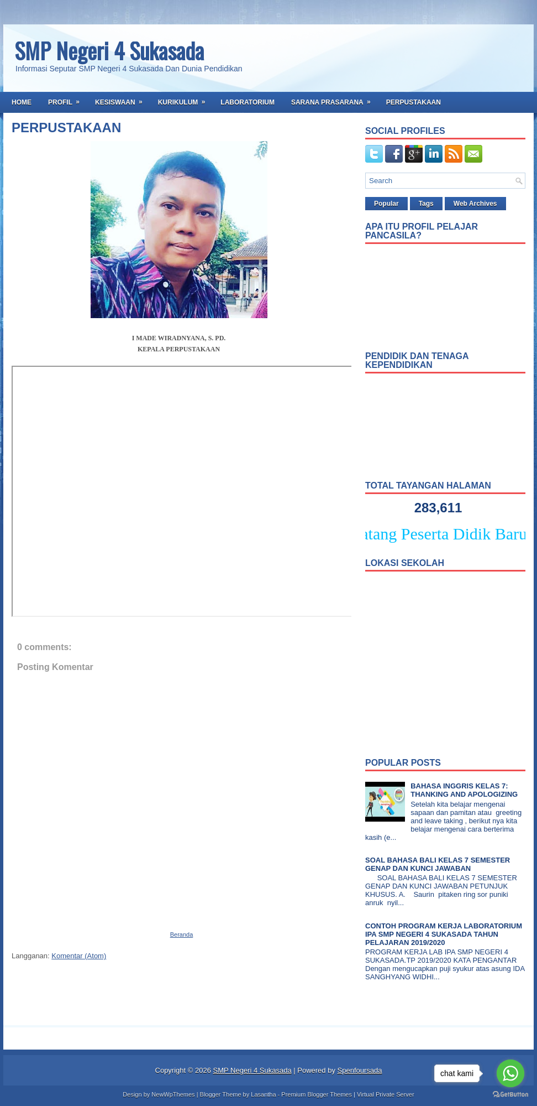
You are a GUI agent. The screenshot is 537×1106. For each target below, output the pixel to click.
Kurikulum (185, 99)
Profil (67, 99)
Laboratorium (247, 102)
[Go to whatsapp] (510, 1073)
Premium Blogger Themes (316, 1094)
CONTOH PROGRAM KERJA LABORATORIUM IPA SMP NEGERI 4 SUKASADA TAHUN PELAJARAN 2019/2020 (443, 934)
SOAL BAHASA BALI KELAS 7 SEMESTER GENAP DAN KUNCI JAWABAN (437, 864)
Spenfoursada (360, 1070)
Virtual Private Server (385, 1094)
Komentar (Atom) (78, 956)
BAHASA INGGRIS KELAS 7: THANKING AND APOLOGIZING (464, 790)
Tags (426, 203)
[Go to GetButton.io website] (510, 1094)
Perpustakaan (413, 102)
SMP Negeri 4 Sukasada (109, 50)
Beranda (181, 934)
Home (21, 102)
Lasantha (263, 1094)
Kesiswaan (122, 99)
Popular (386, 203)
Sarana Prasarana (334, 99)
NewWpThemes (172, 1094)
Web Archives (475, 203)
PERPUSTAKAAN (66, 127)
